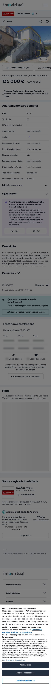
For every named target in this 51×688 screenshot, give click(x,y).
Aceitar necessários (25, 673)
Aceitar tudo (25, 665)
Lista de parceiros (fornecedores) (13, 660)
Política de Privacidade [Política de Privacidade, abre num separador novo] (21, 632)
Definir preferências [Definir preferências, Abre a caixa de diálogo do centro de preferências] (25, 680)
